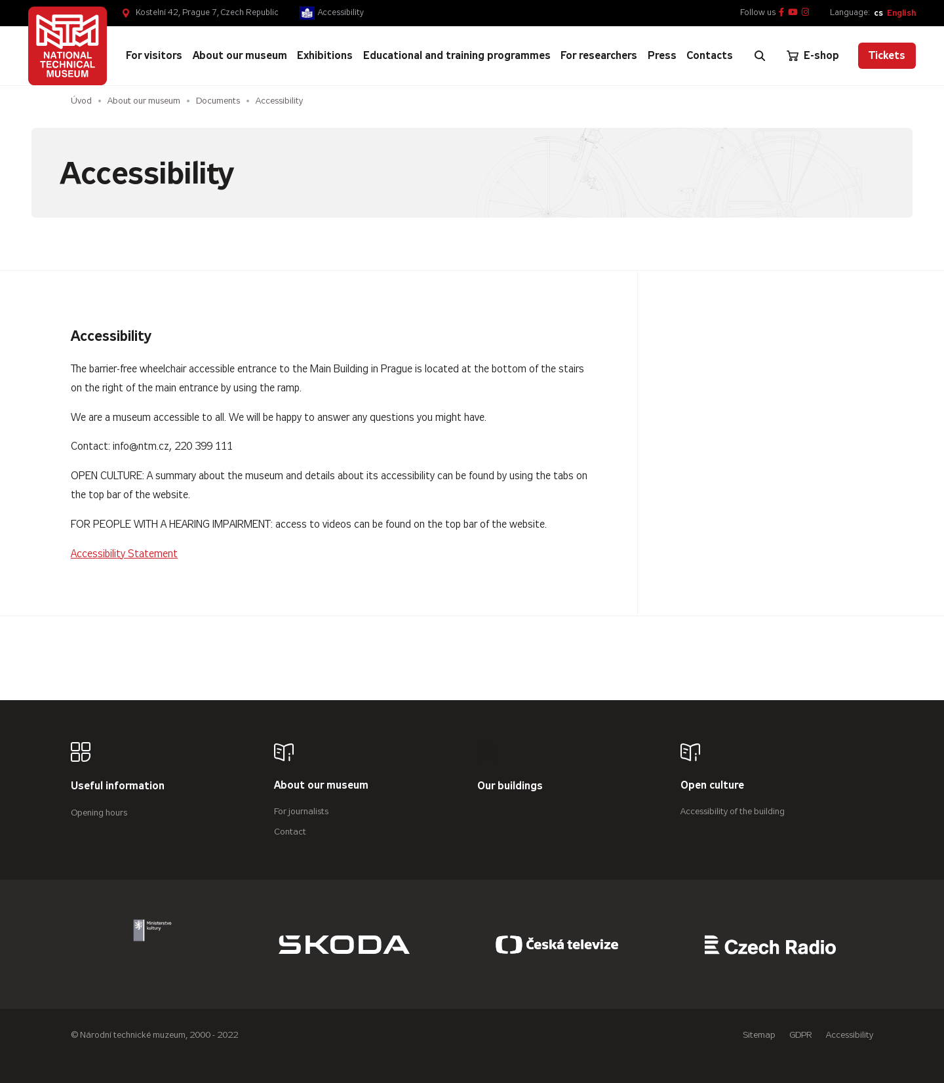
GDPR (800, 1035)
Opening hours (99, 812)
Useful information (118, 786)
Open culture (712, 785)
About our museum (144, 101)
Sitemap (759, 1035)
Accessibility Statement (124, 553)
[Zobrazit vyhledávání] (760, 56)
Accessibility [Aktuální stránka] (280, 101)
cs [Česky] (878, 13)
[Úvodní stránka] (67, 46)
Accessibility (341, 12)
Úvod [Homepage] (81, 101)
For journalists (301, 811)
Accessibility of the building (732, 811)
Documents (218, 101)
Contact (290, 832)
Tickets (887, 55)
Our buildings (510, 786)
